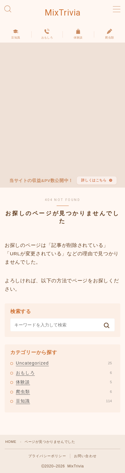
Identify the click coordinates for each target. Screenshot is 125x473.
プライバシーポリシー (47, 456)
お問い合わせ (85, 456)
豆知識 (64, 400)
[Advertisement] (62, 110)
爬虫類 (64, 391)
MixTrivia (63, 13)
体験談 (64, 382)
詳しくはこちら (93, 180)
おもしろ (64, 372)
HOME (10, 441)
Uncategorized (64, 363)
